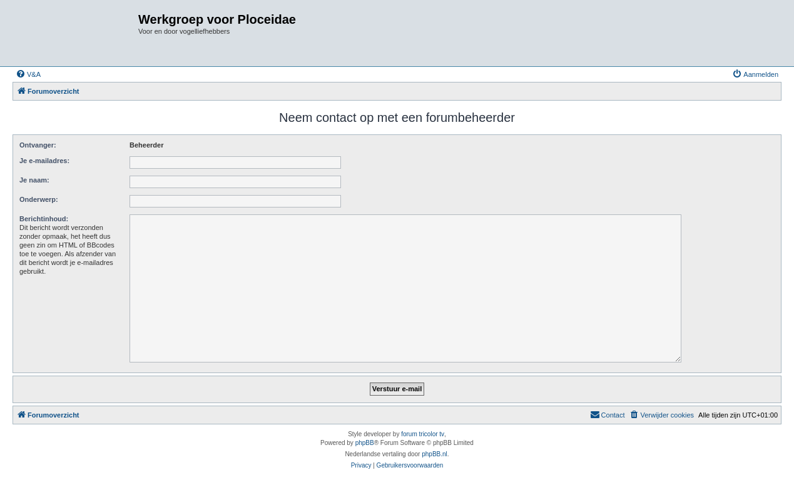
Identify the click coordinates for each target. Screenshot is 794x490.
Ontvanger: (37, 145)
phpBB (364, 442)
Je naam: (34, 180)
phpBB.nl (434, 454)
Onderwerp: (38, 199)
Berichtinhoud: (43, 218)
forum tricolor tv (422, 434)
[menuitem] (28, 74)
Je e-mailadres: (44, 160)
